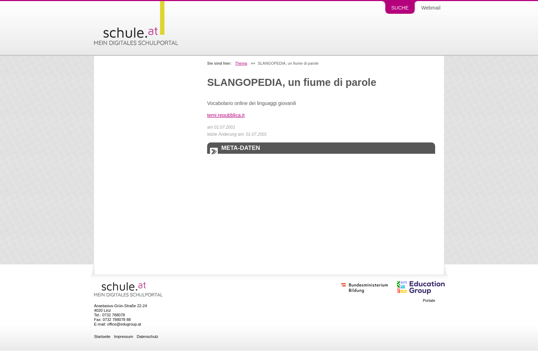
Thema (241, 63)
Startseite (102, 337)
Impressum (123, 337)
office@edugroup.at (124, 324)
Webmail (430, 7)
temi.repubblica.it (226, 115)
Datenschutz (147, 337)
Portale (429, 301)
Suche (400, 8)
